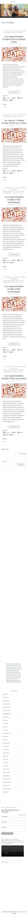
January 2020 (6, 775)
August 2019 (6, 792)
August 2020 (6, 753)
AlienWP (14, 913)
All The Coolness (18, 31)
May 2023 (5, 740)
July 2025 (5, 720)
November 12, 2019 (14, 204)
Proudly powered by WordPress (9, 911)
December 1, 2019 (14, 44)
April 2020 (5, 766)
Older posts (5, 449)
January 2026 (6, 700)
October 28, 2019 (14, 294)
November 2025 (7, 707)
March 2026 (6, 697)
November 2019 (6, 782)
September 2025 (7, 713)
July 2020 (5, 756)
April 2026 (5, 694)
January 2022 (6, 746)
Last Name (3, 827)
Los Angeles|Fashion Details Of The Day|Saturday (14, 199)
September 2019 (7, 788)
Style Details (17, 32)
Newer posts (23, 454)
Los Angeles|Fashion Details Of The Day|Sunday (14, 377)
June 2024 (5, 727)
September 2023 (7, 733)
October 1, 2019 (14, 381)
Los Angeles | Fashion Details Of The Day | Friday (14, 121)
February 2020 (6, 772)
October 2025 (6, 710)
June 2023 (5, 736)
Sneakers (7, 193)
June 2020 (5, 759)
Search (4, 461)
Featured (7, 32)
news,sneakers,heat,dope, (13, 191)
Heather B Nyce (14, 9)
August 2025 (6, 717)
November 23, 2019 (14, 125)
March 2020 (6, 769)
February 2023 (6, 743)
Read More (15, 92)
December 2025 (7, 704)
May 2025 (5, 723)
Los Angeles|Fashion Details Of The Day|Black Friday (14, 39)
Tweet (8, 98)
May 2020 (5, 762)
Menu (15, 1)
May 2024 (5, 730)
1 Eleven (7, 31)
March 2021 (6, 749)
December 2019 (6, 779)
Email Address (5, 816)
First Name (3, 822)
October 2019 (6, 785)
